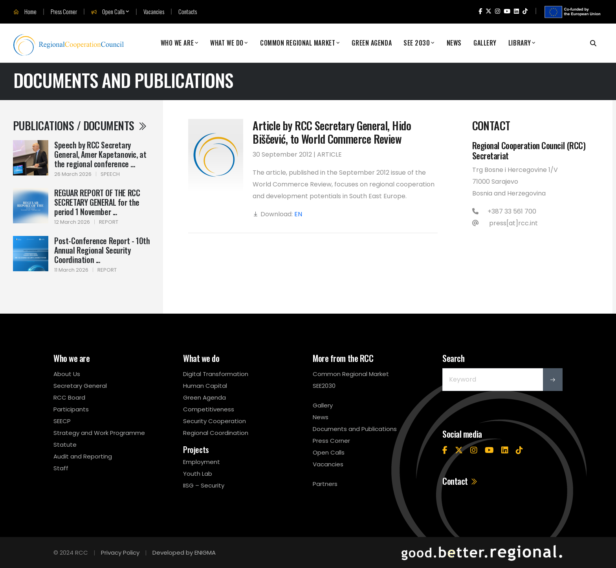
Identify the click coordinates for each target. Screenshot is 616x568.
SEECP (62, 421)
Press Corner (64, 12)
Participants (71, 409)
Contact (460, 481)
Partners (325, 484)
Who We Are (177, 42)
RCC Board (69, 397)
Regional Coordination (215, 433)
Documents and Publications (355, 429)
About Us (66, 374)
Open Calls (108, 12)
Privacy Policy (120, 552)
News (454, 42)
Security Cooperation (214, 421)
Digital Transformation (215, 374)
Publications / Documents (80, 125)
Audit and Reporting (82, 456)
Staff (60, 468)
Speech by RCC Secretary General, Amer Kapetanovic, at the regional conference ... (100, 154)
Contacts (187, 12)
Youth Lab (197, 473)
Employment (201, 462)
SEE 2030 (416, 42)
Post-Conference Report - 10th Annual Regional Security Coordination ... (102, 250)
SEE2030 (324, 386)
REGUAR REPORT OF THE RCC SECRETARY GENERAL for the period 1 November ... (97, 202)
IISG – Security (203, 485)
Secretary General (80, 386)
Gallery (485, 42)
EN (298, 214)
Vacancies (153, 12)
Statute (65, 444)
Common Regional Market (297, 42)
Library (519, 42)
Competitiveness (208, 409)
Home (25, 12)
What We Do (227, 42)
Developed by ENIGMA (184, 552)
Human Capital (205, 386)
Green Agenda (372, 42)
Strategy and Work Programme (99, 433)
